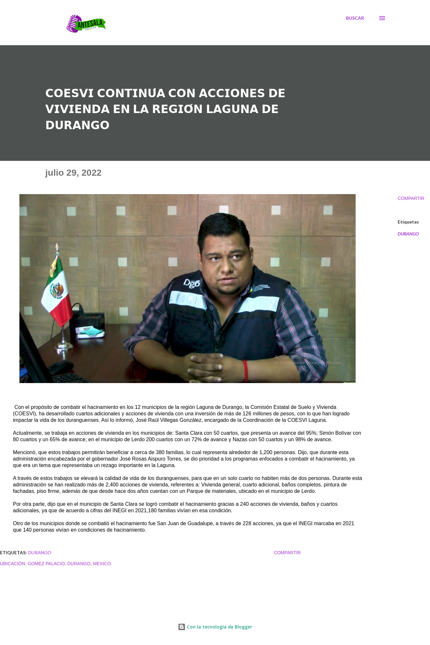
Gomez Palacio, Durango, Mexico (69, 563)
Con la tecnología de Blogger (215, 627)
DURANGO (408, 234)
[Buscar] (355, 18)
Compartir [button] (411, 198)
